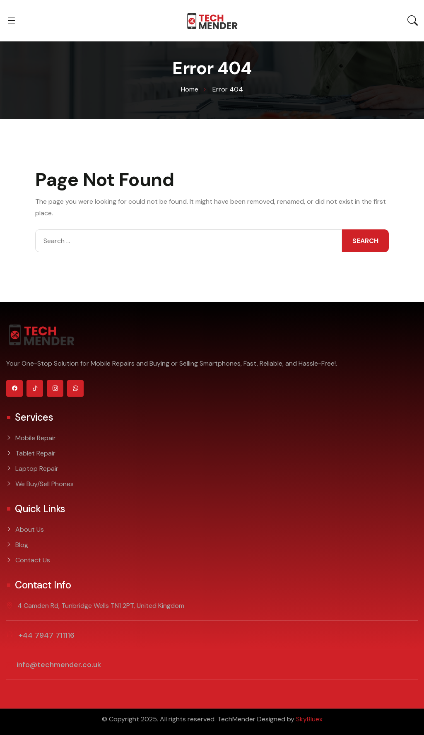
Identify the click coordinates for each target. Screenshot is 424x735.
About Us (29, 529)
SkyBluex (309, 719)
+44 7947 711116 (46, 635)
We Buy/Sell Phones (44, 484)
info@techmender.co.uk (59, 665)
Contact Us (32, 560)
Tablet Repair (35, 453)
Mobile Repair (35, 438)
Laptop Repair (36, 468)
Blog (21, 544)
